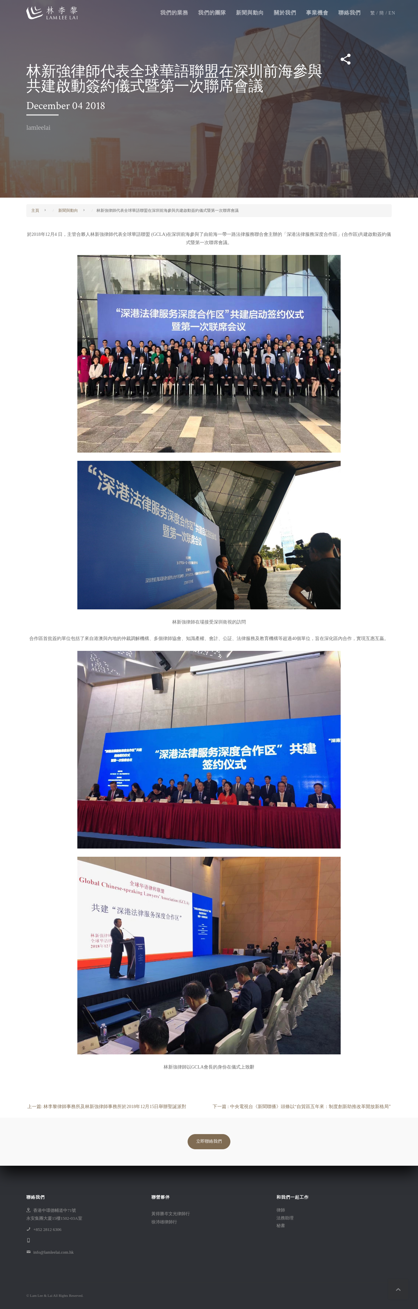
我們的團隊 (212, 13)
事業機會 (317, 13)
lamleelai (38, 127)
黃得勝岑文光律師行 (170, 1213)
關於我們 (285, 13)
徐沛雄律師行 (164, 1221)
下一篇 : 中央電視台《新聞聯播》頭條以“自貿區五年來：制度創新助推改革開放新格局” (302, 1106)
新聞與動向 (250, 13)
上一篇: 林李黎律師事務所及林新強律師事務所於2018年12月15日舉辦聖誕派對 (106, 1106)
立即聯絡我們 (209, 1141)
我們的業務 (174, 13)
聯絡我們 (349, 13)
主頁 (35, 210)
